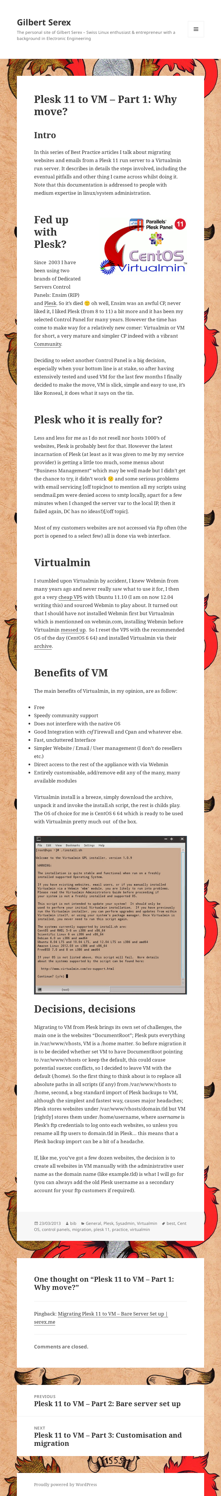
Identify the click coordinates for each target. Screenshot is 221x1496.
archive (43, 646)
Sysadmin (125, 1223)
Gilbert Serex (44, 22)
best (171, 1223)
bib (73, 1223)
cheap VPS (70, 597)
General (93, 1223)
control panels (56, 1229)
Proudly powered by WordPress (65, 1484)
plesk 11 (102, 1229)
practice (120, 1229)
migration (81, 1229)
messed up (73, 629)
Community (47, 344)
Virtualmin (147, 1223)
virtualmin (140, 1229)
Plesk (50, 303)
